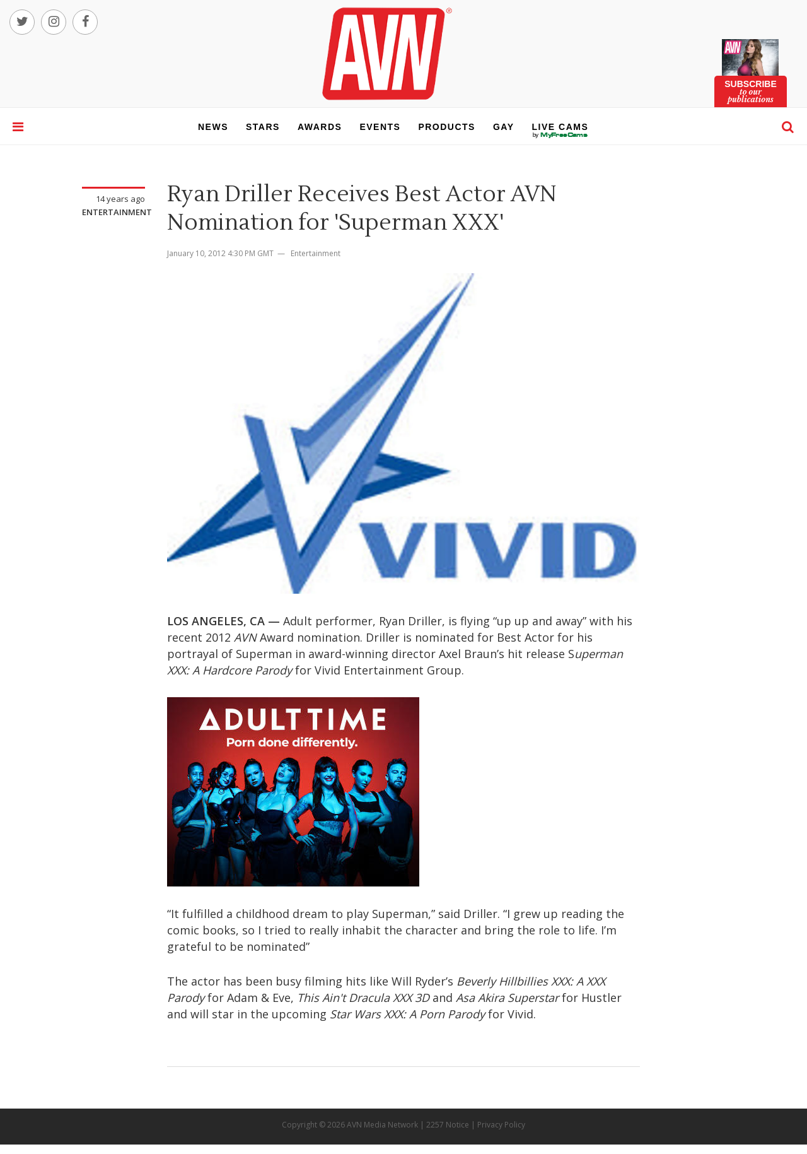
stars (263, 127)
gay (503, 127)
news (213, 127)
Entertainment (117, 212)
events (379, 127)
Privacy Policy (501, 1124)
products (446, 127)
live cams (560, 135)
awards (320, 127)
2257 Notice (447, 1124)
